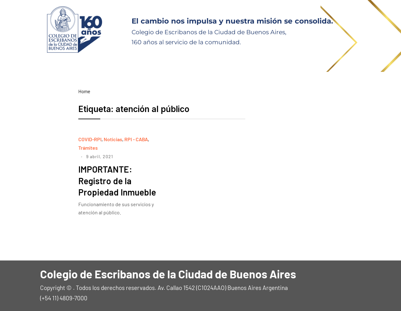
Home (84, 91)
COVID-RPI (90, 139)
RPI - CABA (136, 139)
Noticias (113, 139)
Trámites (88, 148)
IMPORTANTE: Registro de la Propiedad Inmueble (117, 180)
